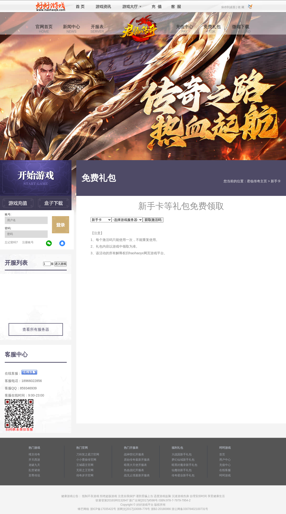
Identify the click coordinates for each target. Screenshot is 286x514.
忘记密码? (11, 242)
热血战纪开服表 (134, 470)
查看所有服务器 (35, 329)
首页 (80, 6)
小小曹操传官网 (86, 459)
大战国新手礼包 (182, 454)
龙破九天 (34, 465)
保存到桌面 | (229, 7)
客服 (176, 6)
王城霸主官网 (84, 465)
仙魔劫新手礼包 (182, 470)
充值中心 (184, 28)
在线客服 (225, 470)
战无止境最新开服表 (137, 475)
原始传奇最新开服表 (137, 459)
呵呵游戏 (225, 475)
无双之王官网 (84, 470)
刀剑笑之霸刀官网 (87, 454)
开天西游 (34, 459)
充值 (156, 6)
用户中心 (225, 459)
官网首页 (44, 28)
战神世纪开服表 (134, 454)
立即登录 (60, 224)
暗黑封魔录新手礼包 (184, 465)
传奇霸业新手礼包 (183, 475)
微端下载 (240, 28)
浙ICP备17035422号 (103, 509)
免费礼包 (212, 28)
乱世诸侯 (34, 470)
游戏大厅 (130, 6)
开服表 (97, 28)
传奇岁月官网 (84, 475)
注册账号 (28, 242)
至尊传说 (34, 475)
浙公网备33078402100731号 (190, 509)
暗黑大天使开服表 (135, 465)
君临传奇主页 (257, 181)
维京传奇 (34, 454)
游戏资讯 (103, 6)
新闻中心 (71, 28)
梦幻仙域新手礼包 (183, 459)
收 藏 (241, 7)
